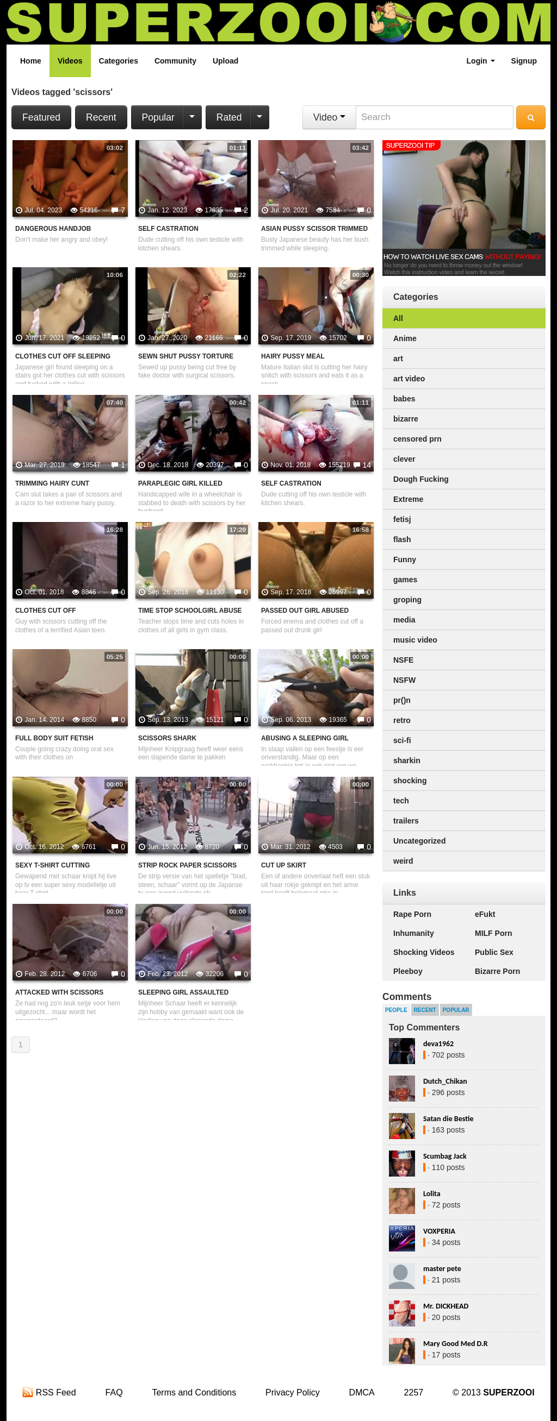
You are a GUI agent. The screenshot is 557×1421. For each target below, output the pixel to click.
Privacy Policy (292, 1392)
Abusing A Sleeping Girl (305, 738)
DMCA (362, 1392)
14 (366, 465)
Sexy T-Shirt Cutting (52, 865)
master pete (442, 1268)
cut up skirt (283, 865)
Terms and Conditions (194, 1392)
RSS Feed (49, 1392)
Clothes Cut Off (45, 610)
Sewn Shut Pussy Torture (185, 356)
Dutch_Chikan (445, 1081)
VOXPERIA (439, 1231)
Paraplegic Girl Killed (180, 483)
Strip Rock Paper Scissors (187, 865)
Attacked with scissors (59, 992)
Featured (41, 117)
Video (329, 117)
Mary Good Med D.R (455, 1343)
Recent (101, 117)
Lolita (432, 1193)
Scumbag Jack (445, 1156)
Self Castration (168, 228)
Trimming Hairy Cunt (52, 483)
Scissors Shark (167, 738)
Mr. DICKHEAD (445, 1306)
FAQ (114, 1392)
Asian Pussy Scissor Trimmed (314, 228)
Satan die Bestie (448, 1118)
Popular (158, 117)
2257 (414, 1392)
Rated (229, 117)
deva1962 (438, 1043)
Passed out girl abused (305, 610)
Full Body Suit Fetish (54, 738)
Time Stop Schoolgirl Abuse (190, 610)
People (396, 1010)
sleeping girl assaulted (183, 992)
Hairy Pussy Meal (293, 356)
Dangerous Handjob (53, 228)
